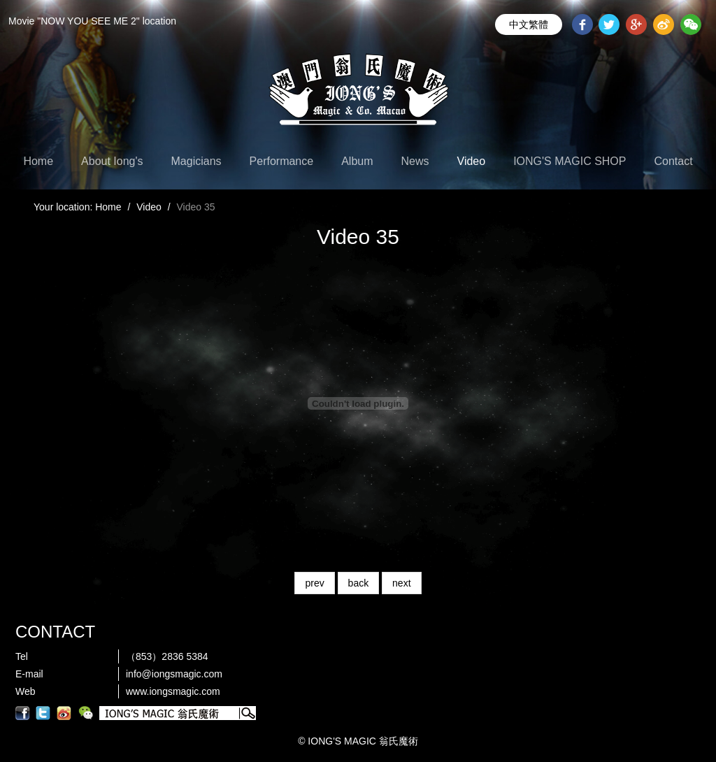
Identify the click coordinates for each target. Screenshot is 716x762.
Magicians (196, 161)
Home (38, 161)
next (401, 583)
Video (471, 161)
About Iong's (112, 161)
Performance (282, 161)
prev (314, 583)
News (415, 161)
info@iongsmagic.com (174, 674)
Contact (673, 161)
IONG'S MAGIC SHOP (569, 161)
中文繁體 (528, 24)
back (358, 583)
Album (357, 161)
